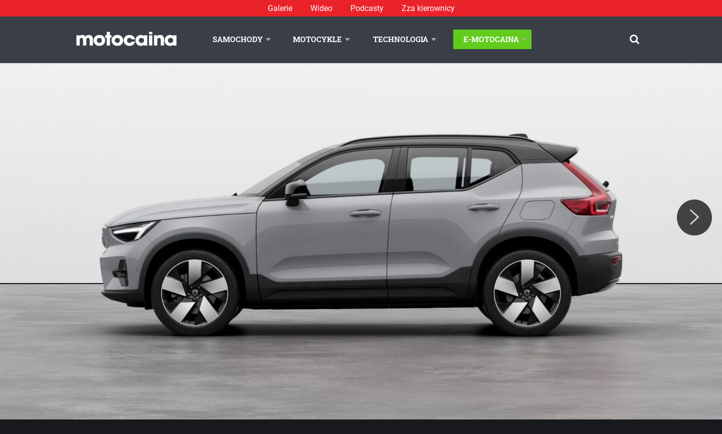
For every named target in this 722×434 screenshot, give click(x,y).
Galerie (280, 8)
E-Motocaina (491, 39)
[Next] (694, 217)
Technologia (400, 39)
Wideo (321, 8)
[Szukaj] (634, 39)
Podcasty (367, 8)
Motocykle (317, 39)
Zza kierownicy (428, 8)
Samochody (238, 39)
